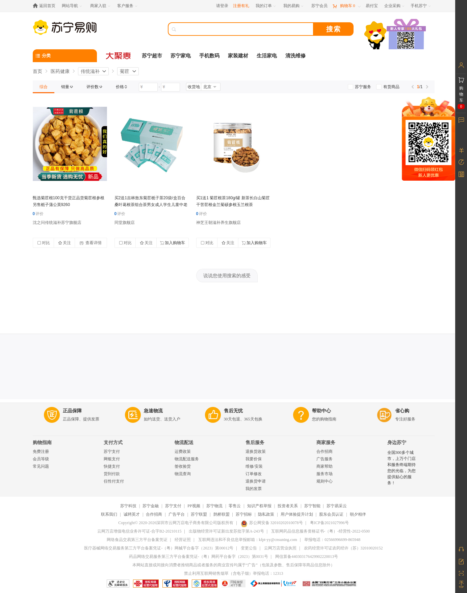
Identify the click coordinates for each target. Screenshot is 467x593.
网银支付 (112, 459)
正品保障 (72, 410)
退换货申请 (255, 481)
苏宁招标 (244, 514)
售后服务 (254, 442)
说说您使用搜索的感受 (227, 275)
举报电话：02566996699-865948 (332, 539)
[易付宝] (371, 6)
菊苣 (124, 71)
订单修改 (253, 473)
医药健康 (60, 71)
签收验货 (183, 466)
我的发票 (253, 488)
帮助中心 (321, 410)
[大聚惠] (118, 55)
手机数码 (209, 55)
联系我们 (109, 514)
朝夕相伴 (358, 514)
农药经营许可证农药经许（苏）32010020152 (343, 548)
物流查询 (183, 473)
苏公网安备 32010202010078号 (272, 522)
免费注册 (41, 451)
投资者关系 (288, 506)
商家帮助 (324, 466)
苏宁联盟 (199, 514)
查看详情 (91, 242)
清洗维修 (295, 55)
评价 (38, 213)
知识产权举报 (259, 506)
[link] (43, 86)
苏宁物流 (214, 506)
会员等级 (41, 459)
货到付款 (112, 473)
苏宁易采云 (337, 506)
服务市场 (324, 473)
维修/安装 (254, 466)
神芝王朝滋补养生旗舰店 (218, 222)
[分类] (65, 55)
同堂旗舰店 (124, 222)
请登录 (222, 5)
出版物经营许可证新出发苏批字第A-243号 (226, 531)
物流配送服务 (187, 459)
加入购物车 (172, 242)
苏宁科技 (128, 506)
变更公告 (249, 548)
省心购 (402, 410)
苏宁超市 (152, 55)
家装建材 (238, 55)
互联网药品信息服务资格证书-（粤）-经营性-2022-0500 (320, 531)
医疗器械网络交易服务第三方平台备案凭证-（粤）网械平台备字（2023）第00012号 (158, 548)
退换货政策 (255, 451)
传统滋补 (90, 71)
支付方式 (113, 442)
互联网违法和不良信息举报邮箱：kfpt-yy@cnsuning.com (247, 539)
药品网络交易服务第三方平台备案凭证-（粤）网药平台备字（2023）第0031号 (198, 556)
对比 (43, 242)
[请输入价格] (148, 87)
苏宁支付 (112, 451)
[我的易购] (294, 6)
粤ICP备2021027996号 (329, 522)
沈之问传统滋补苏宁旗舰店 (57, 222)
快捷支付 (112, 466)
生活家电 (267, 55)
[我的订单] (266, 6)
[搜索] (245, 29)
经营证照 (183, 539)
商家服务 (325, 442)
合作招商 (324, 451)
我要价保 (253, 459)
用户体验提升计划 (297, 514)
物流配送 (184, 442)
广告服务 (324, 459)
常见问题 (41, 466)
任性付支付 (114, 481)
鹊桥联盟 (221, 514)
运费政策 (183, 451)
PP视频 (193, 506)
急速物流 (153, 410)
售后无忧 (233, 410)
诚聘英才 (132, 514)
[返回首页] (46, 6)
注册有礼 (241, 5)
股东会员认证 (331, 514)
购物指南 (42, 442)
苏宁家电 (181, 55)
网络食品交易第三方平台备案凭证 (137, 539)
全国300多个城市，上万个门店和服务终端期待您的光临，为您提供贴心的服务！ (401, 467)
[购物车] (346, 6)
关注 (64, 242)
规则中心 (324, 481)
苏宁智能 (312, 506)
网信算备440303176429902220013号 (306, 556)
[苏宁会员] (319, 6)
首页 (37, 71)
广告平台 (176, 514)
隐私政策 (266, 514)
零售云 (235, 506)
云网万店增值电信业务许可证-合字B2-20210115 (139, 531)
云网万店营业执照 (280, 548)
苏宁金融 (150, 506)
